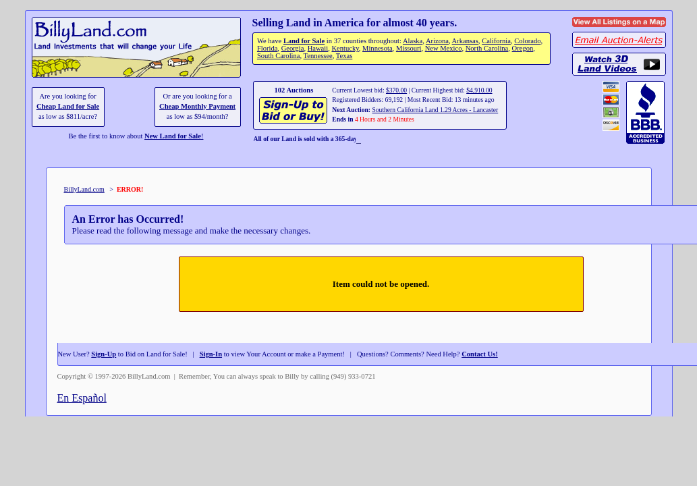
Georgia (292, 48)
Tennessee (318, 55)
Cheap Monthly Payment (197, 106)
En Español (82, 398)
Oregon (523, 48)
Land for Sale (304, 41)
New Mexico (443, 48)
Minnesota (377, 48)
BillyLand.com (84, 189)
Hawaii (318, 48)
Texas (344, 55)
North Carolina (487, 48)
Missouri (409, 48)
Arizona (437, 41)
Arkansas (465, 41)
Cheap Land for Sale (67, 106)
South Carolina (278, 55)
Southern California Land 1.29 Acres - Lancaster (435, 109)
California (496, 41)
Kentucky (344, 48)
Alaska (412, 41)
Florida (267, 48)
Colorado (527, 41)
